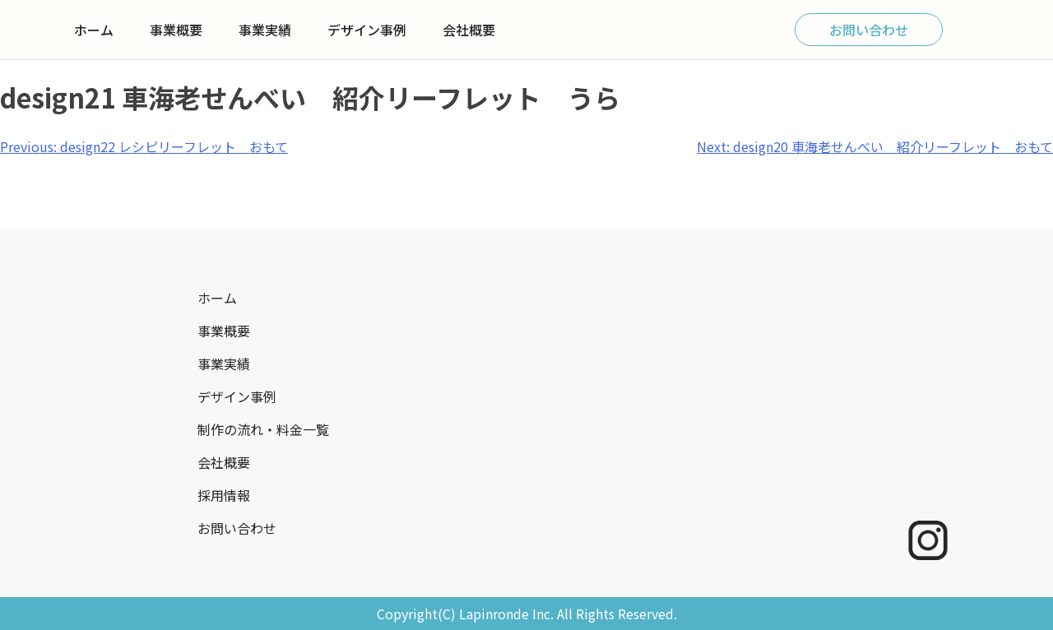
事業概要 (176, 29)
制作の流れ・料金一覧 (263, 429)
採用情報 (223, 495)
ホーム (94, 29)
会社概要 (469, 29)
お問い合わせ (868, 29)
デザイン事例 (366, 29)
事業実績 (265, 29)
